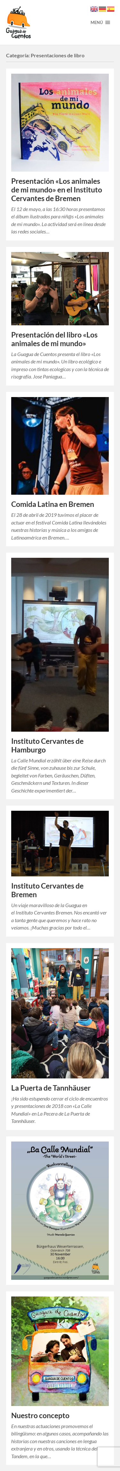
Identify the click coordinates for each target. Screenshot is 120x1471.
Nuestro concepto (40, 1415)
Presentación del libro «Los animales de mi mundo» (54, 339)
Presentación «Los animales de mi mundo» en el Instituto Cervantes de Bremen (56, 190)
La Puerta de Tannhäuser (51, 1088)
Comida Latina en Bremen (52, 504)
